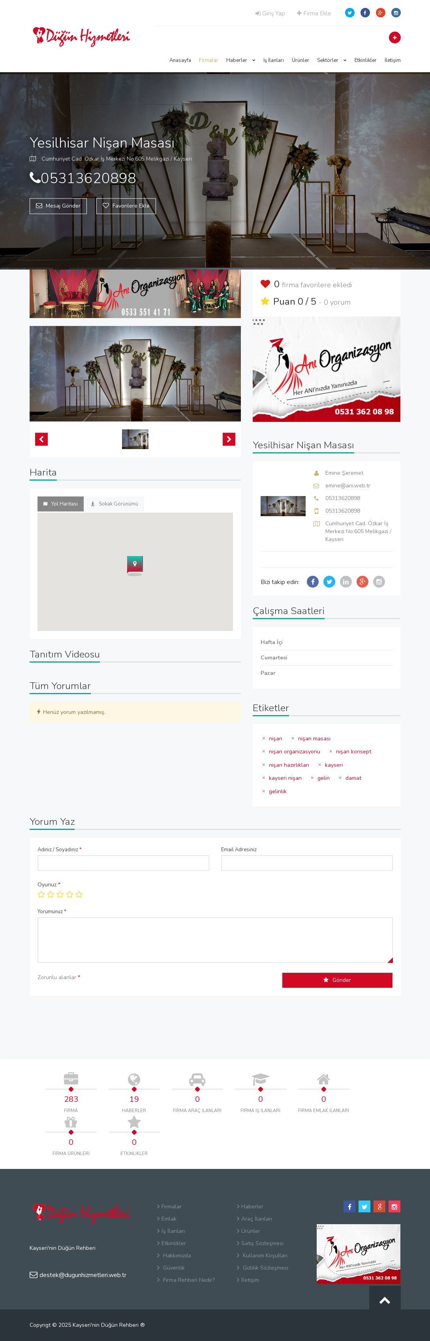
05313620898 (342, 498)
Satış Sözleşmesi (260, 1243)
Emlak (167, 1219)
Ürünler (300, 60)
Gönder (337, 980)
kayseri (334, 765)
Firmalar (208, 60)
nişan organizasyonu (294, 751)
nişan (275, 738)
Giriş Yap (270, 13)
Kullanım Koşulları (262, 1255)
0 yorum (337, 302)
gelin (323, 778)
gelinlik (278, 791)
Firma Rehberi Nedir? (186, 1280)
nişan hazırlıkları (289, 765)
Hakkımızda (174, 1255)
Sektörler (332, 60)
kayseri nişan (285, 778)
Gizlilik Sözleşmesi (262, 1268)
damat (353, 778)
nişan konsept (353, 751)
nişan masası (314, 738)
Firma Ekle (314, 13)
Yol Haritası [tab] (60, 504)
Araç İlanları (254, 1219)
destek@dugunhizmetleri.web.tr (78, 1275)
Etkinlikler (366, 60)
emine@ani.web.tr (347, 485)
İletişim (393, 60)
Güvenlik (171, 1268)
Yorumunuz (52, 911)
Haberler (240, 60)
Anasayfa (180, 60)
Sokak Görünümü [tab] (114, 504)
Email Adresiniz (239, 849)
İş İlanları (273, 60)
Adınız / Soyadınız (60, 849)
